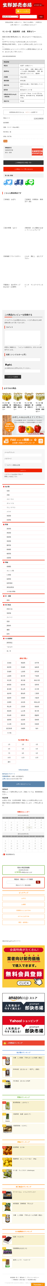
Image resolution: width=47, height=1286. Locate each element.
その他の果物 (11, 591)
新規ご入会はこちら (11, 476)
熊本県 (23, 724)
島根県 (37, 706)
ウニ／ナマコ (11, 507)
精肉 (8, 600)
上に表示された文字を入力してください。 (18, 368)
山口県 (23, 711)
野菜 (6, 524)
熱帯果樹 (9, 583)
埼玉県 (9, 680)
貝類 (8, 495)
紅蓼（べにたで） (18, 1237)
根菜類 (9, 537)
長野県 (37, 685)
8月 (23, 753)
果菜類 (9, 533)
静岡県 (9, 685)
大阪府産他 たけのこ (20, 1125)
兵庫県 (9, 702)
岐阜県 (23, 685)
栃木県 (23, 676)
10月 (9, 757)
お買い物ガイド (15, 24)
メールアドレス (23, 454)
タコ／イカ (10, 503)
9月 (37, 753)
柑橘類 (9, 566)
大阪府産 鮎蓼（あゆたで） (22, 1114)
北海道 (9, 663)
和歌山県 (37, 702)
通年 (9, 762)
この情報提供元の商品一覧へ (23, 162)
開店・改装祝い (24, 922)
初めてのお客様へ (28, 22)
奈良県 (23, 702)
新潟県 (9, 689)
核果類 (9, 579)
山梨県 (9, 676)
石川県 (37, 689)
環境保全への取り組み (19, 1279)
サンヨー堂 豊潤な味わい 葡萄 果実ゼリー (19, 405)
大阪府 (37, 698)
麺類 (8, 630)
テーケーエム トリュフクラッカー (24, 1192)
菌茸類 (9, 545)
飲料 (8, 634)
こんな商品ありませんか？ (29, 24)
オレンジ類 (10, 570)
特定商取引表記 (32, 1279)
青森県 (23, 663)
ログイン (28, 112)
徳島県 (23, 715)
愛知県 (23, 693)
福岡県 (9, 720)
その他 (9, 733)
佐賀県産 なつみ (18, 1147)
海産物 (9, 613)
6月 (37, 749)
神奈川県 (37, 680)
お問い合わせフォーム (23, 784)
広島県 (23, 706)
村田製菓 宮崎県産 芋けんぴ (23, 1203)
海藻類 (9, 516)
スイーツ (9, 617)
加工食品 (8, 605)
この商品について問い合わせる (23, 169)
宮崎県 (37, 724)
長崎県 (37, 720)
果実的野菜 (10, 587)
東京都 (23, 680)
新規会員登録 (9, 22)
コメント (9, 327)
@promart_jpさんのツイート (11, 941)
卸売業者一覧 (13, 1277)
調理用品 (9, 642)
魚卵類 (9, 520)
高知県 (9, 715)
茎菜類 (9, 541)
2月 (23, 744)
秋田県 (9, 667)
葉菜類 (9, 528)
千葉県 (37, 676)
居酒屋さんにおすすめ (23, 910)
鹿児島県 (9, 728)
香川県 (37, 711)
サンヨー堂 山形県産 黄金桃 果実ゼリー (6, 405)
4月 (9, 749)
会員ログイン (18, 22)
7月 (9, 753)
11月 (23, 757)
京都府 (23, 698)
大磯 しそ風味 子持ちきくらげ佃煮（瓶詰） (28, 1058)
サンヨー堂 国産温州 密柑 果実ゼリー (29, 405)
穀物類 (9, 549)
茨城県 (9, 671)
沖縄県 (23, 728)
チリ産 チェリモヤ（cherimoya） (24, 1170)
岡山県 (9, 706)
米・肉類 (8, 596)
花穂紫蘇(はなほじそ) (20, 1248)
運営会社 (22, 1277)
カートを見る (23, 11)
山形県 (23, 671)
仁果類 (9, 575)
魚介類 (7, 486)
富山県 (23, 689)
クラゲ (9, 511)
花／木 (9, 651)
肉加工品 (9, 609)
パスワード (23, 460)
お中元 (23, 898)
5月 (23, 749)
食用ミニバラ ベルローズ (21, 1260)
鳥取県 (9, 711)
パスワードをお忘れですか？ (14, 474)
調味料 (9, 625)
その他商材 (8, 638)
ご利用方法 (38, 22)
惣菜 (8, 621)
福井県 (9, 693)
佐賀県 (23, 720)
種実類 (9, 553)
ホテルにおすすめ (23, 916)
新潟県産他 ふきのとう (21, 1102)
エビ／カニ (10, 499)
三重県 (37, 693)
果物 (6, 562)
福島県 (37, 667)
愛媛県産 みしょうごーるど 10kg (24, 1159)
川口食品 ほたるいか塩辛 (21, 1081)
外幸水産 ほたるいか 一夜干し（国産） (26, 1069)
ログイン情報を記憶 (12, 465)
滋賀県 (9, 698)
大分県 (9, 724)
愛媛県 (37, 715)
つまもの (9, 647)
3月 (37, 744)
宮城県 (23, 667)
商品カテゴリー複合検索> (23, 885)
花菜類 (9, 558)
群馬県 (37, 671)
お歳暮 (23, 904)
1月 (9, 744)
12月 (36, 757)
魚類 (8, 491)
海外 (36, 728)
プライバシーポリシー (33, 1277)
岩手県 (37, 663)
